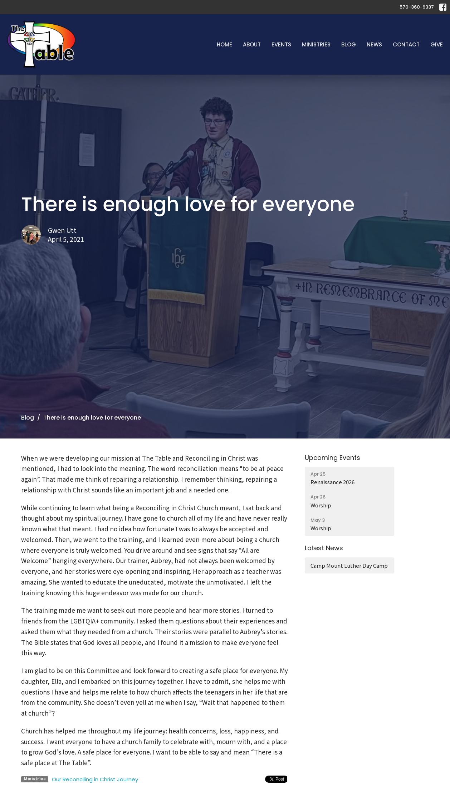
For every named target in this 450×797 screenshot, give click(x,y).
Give (436, 44)
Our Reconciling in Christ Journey (95, 779)
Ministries (316, 44)
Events (281, 44)
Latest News (324, 547)
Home (224, 44)
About (252, 44)
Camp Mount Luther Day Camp (349, 565)
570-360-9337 (417, 7)
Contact (406, 44)
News (374, 44)
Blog (348, 44)
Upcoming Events (332, 457)
